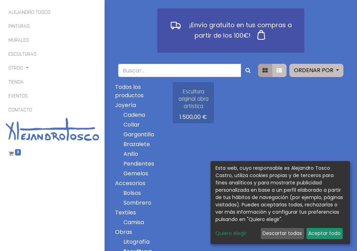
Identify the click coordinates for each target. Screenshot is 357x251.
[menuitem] (29, 13)
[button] (316, 70)
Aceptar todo (324, 233)
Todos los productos (129, 91)
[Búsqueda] (248, 70)
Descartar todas (282, 233)
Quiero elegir (230, 233)
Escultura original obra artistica (193, 99)
